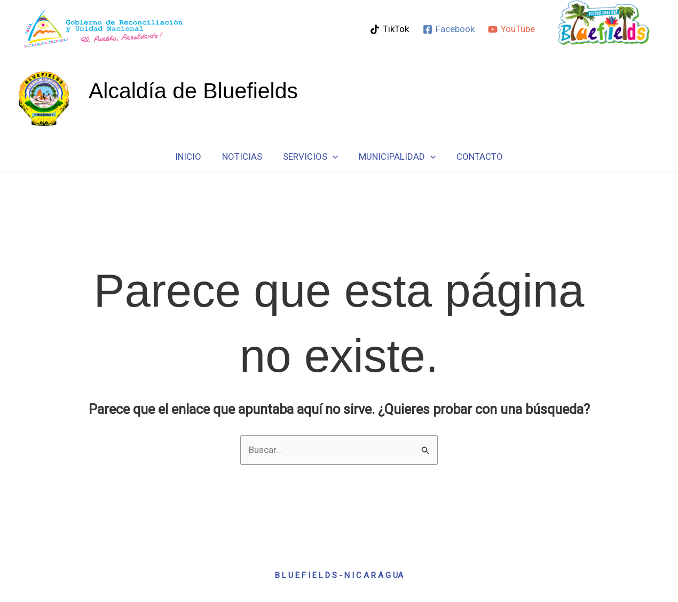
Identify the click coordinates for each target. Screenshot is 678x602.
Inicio (193, 156)
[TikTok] (389, 29)
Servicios (310, 156)
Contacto (474, 156)
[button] (332, 156)
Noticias (245, 156)
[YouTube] (511, 29)
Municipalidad (394, 156)
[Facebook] (448, 29)
